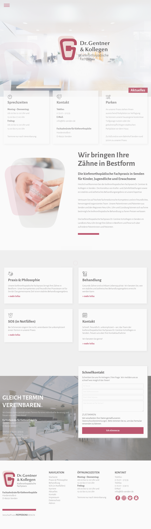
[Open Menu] (7, 5)
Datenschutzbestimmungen (94, 421)
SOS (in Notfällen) (57, 486)
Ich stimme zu (112, 430)
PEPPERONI (22, 515)
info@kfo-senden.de (18, 437)
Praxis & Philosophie (58, 480)
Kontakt (52, 494)
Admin (52, 503)
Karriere (52, 488)
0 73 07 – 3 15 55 (16, 432)
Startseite (53, 477)
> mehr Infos (14, 296)
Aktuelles (53, 491)
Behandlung (54, 483)
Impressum (54, 497)
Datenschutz (54, 500)
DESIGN (31, 515)
